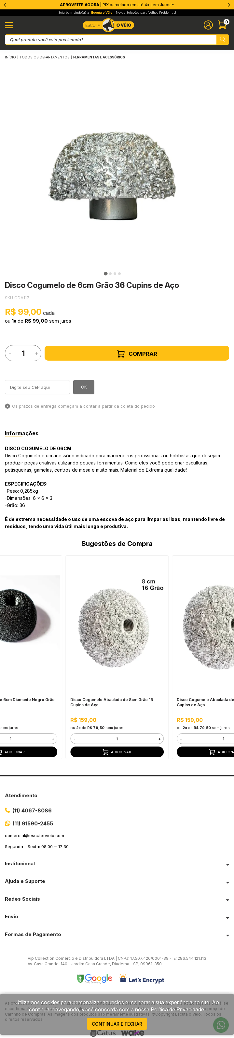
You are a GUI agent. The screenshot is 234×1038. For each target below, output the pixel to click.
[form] (117, 739)
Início (10, 57)
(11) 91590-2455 (33, 823)
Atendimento (21, 795)
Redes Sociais (22, 899)
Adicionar (117, 752)
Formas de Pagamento (33, 934)
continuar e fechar (117, 1024)
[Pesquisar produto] (222, 39)
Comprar (137, 354)
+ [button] (53, 738)
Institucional (20, 863)
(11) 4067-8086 (32, 810)
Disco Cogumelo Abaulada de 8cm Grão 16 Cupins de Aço (111, 702)
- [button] (75, 738)
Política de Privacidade (177, 1009)
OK (84, 386)
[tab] (105, 274)
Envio (11, 916)
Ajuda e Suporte (25, 881)
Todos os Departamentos (45, 57)
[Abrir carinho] (223, 25)
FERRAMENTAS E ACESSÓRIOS (99, 57)
